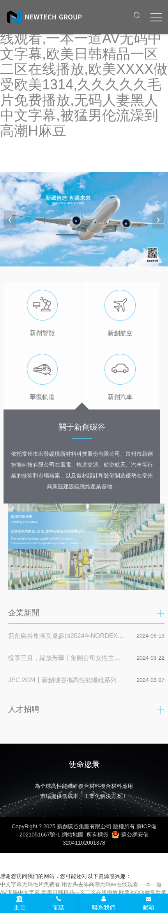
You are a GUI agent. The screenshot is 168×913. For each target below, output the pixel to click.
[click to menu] (156, 17)
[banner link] (84, 219)
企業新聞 (25, 612)
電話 (58, 903)
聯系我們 (103, 903)
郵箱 (148, 903)
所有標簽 (97, 834)
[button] (158, 219)
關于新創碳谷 (80, 427)
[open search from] (137, 15)
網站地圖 (72, 834)
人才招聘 (25, 709)
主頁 (19, 903)
